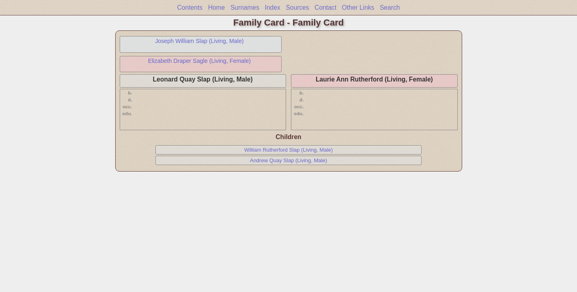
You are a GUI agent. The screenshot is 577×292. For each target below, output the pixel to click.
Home (216, 7)
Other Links (358, 7)
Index (272, 7)
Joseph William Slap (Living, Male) (199, 41)
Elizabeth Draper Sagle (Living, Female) (199, 61)
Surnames (244, 7)
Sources (297, 7)
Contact (325, 7)
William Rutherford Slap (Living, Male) (288, 150)
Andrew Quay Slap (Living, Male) (288, 160)
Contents (189, 7)
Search (390, 7)
